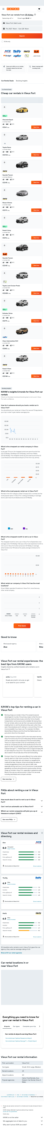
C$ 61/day (29, 15)
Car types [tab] (16, 1026)
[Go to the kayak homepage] (13, 9)
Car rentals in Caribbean (28, 1095)
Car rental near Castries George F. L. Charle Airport (21, 1041)
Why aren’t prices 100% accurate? (23, 1124)
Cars (18, 1095)
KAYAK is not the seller (23, 1117)
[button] (3, 9)
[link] (22, 625)
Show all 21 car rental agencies (11, 953)
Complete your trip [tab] (29, 1026)
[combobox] (8, 18)
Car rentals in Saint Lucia (7, 1096)
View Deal (36, 127)
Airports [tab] (7, 1026)
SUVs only (7, 41)
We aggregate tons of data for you (23, 1121)
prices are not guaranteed (10, 1111)
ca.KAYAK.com (10, 1095)
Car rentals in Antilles (22, 1096)
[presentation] (35, 14)
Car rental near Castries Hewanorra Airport (19, 1038)
